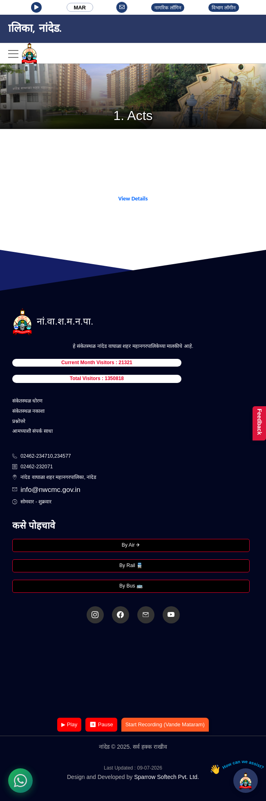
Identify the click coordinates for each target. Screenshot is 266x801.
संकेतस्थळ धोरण (27, 401)
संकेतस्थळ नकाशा (28, 411)
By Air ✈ (131, 545)
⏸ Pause (101, 724)
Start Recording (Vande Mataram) (165, 724)
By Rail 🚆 (131, 565)
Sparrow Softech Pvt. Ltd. (166, 777)
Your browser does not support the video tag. (133, 671)
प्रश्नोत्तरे (18, 421)
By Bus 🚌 (131, 586)
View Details (133, 198)
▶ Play (69, 724)
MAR (80, 7)
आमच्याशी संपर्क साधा (32, 431)
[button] (36, 7)
